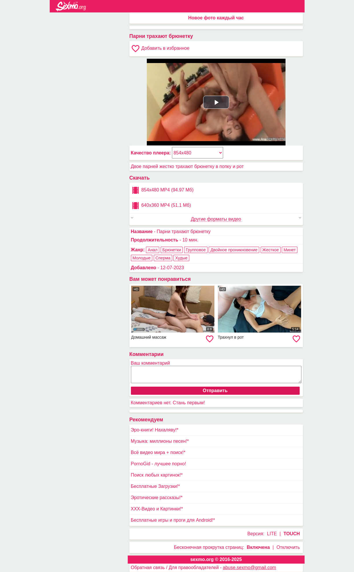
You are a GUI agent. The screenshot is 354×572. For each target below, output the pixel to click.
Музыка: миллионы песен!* (160, 441)
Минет (289, 250)
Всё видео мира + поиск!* (158, 452)
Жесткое (270, 250)
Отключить (288, 547)
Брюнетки (171, 250)
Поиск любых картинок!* (157, 475)
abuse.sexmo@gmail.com (249, 567)
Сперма (162, 258)
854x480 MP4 (162, 190)
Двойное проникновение (233, 250)
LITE (272, 533)
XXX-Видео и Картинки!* (157, 508)
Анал (152, 250)
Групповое (196, 250)
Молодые (142, 258)
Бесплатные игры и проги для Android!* (173, 520)
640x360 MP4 (161, 205)
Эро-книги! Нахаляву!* (155, 429)
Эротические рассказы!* (157, 497)
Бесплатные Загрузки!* (155, 486)
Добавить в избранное (160, 48)
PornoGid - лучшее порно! (158, 463)
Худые (181, 258)
